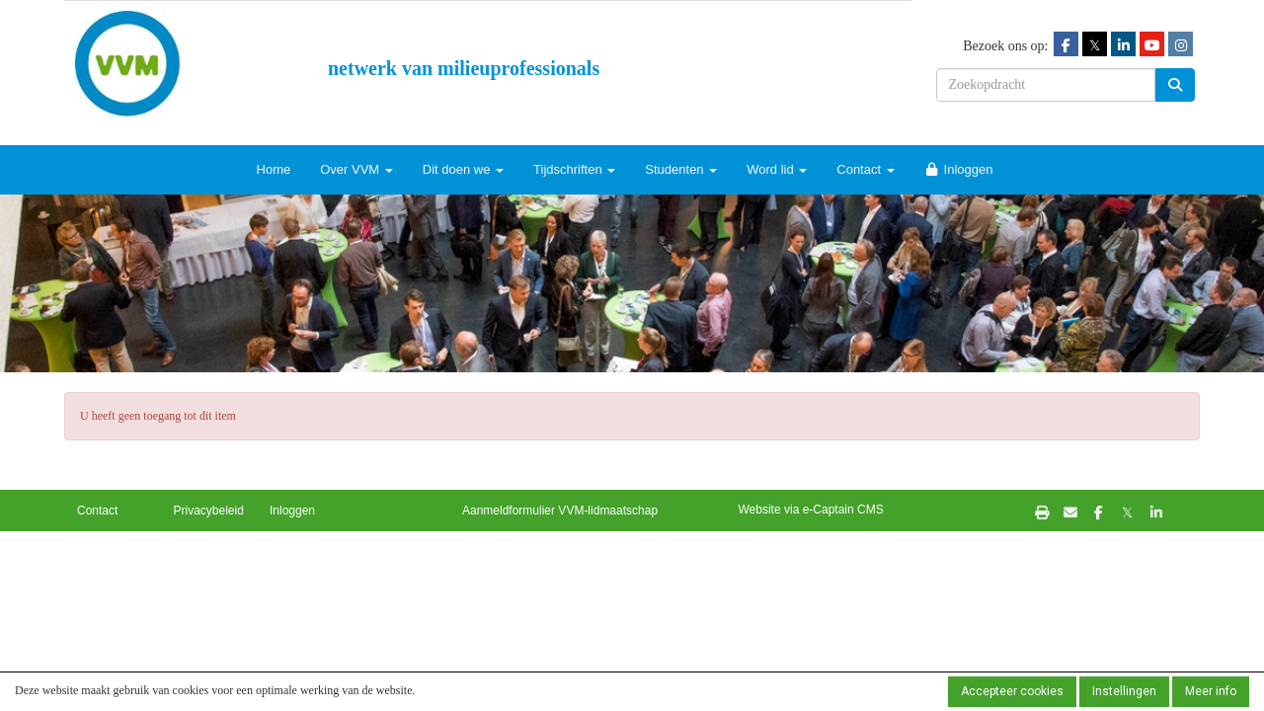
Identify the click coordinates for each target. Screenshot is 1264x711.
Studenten (681, 169)
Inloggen (958, 169)
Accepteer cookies (1012, 691)
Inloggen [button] (292, 510)
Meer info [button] (1210, 691)
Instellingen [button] (1124, 691)
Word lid (777, 169)
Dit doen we (463, 169)
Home (274, 169)
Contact (865, 169)
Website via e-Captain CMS (811, 509)
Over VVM (356, 169)
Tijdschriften (574, 169)
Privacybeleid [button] (209, 510)
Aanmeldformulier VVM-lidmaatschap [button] (560, 510)
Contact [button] (97, 510)
